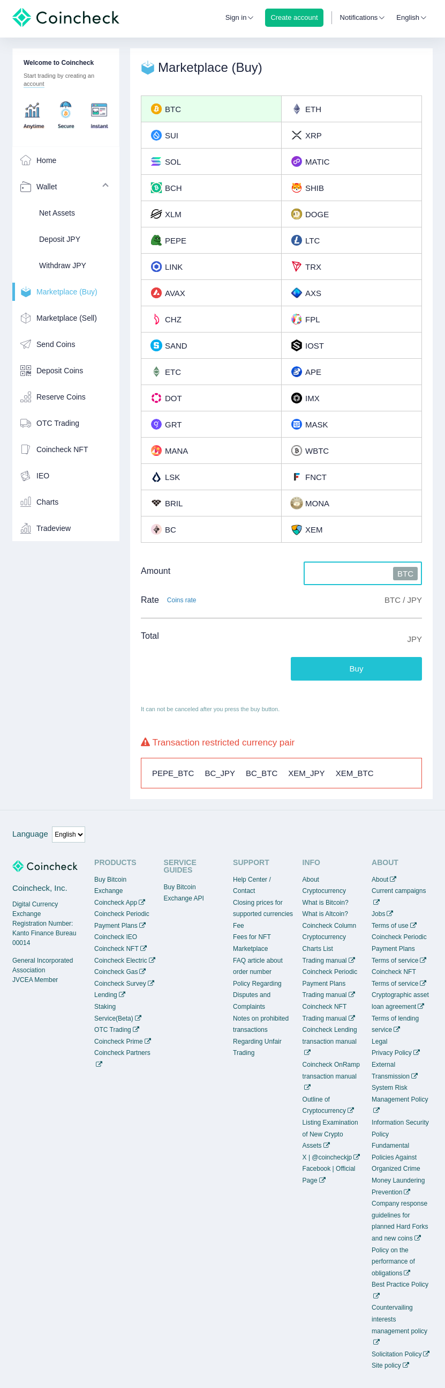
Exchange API (184, 898)
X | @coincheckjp (327, 1157)
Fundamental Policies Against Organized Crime (396, 1157)
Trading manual (325, 960)
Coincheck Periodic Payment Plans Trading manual (330, 983)
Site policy (386, 1365)
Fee (238, 925)
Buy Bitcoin (110, 879)
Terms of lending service (395, 1024)
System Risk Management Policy (400, 1093)
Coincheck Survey (120, 983)
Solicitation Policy (396, 1354)
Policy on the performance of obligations (393, 1261)
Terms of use (390, 925)
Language (30, 833)
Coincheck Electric (120, 960)
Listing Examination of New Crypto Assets (330, 1134)
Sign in (236, 17)
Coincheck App (115, 902)
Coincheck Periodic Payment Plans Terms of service (399, 948)
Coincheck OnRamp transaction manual (331, 1070)
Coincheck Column (330, 925)
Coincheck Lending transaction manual (330, 1035)
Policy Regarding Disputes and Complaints (257, 995)
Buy (357, 668)
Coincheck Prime (118, 1041)
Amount (155, 570)
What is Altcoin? (325, 914)
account (34, 83)
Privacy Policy (392, 1053)
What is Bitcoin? (326, 902)
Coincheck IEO (115, 937)
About (380, 879)
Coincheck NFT (116, 949)
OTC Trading (112, 1029)
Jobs (378, 914)
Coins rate (182, 600)
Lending (105, 995)
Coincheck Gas (116, 972)
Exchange (108, 891)
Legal (379, 1041)
